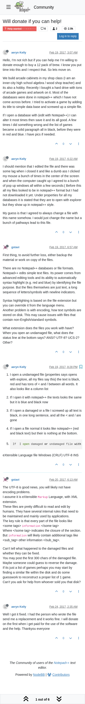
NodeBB (39, 674)
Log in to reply (68, 36)
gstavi (15, 247)
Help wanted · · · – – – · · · (19, 28)
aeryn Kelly (18, 52)
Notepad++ (61, 663)
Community (44, 7)
